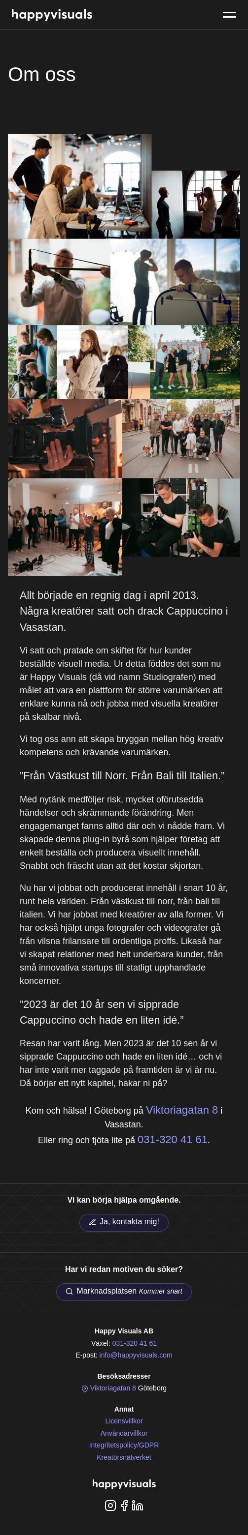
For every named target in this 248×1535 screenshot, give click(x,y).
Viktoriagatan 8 (182, 1110)
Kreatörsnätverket (124, 1457)
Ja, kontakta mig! (124, 1221)
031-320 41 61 (173, 1139)
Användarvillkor (124, 1433)
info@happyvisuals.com (136, 1355)
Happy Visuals (52, 15)
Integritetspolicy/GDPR (124, 1445)
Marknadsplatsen (124, 1291)
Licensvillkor (123, 1421)
